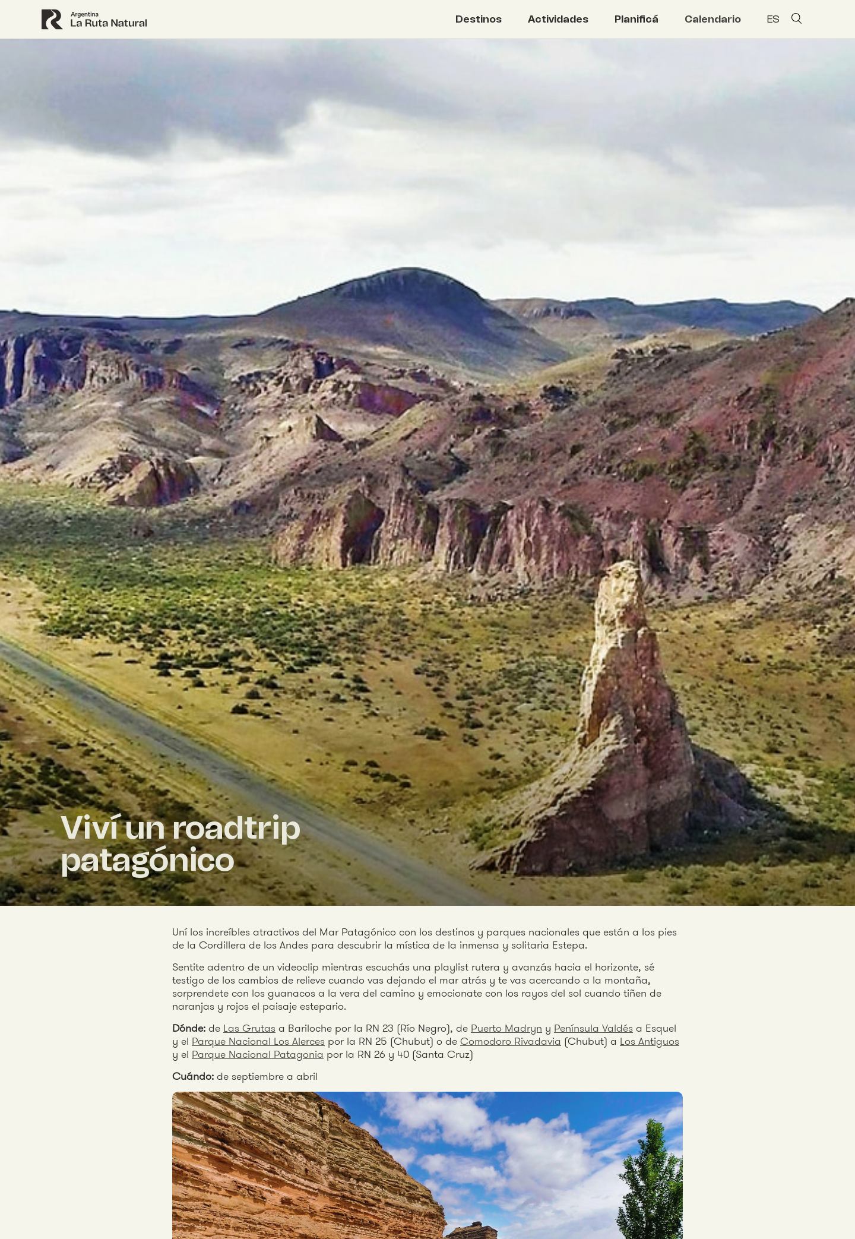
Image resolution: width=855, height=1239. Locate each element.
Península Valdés (593, 1028)
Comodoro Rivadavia (510, 1041)
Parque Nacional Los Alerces (258, 1041)
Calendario (713, 19)
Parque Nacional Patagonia (258, 1054)
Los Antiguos (649, 1041)
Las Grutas (249, 1028)
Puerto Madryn (506, 1028)
